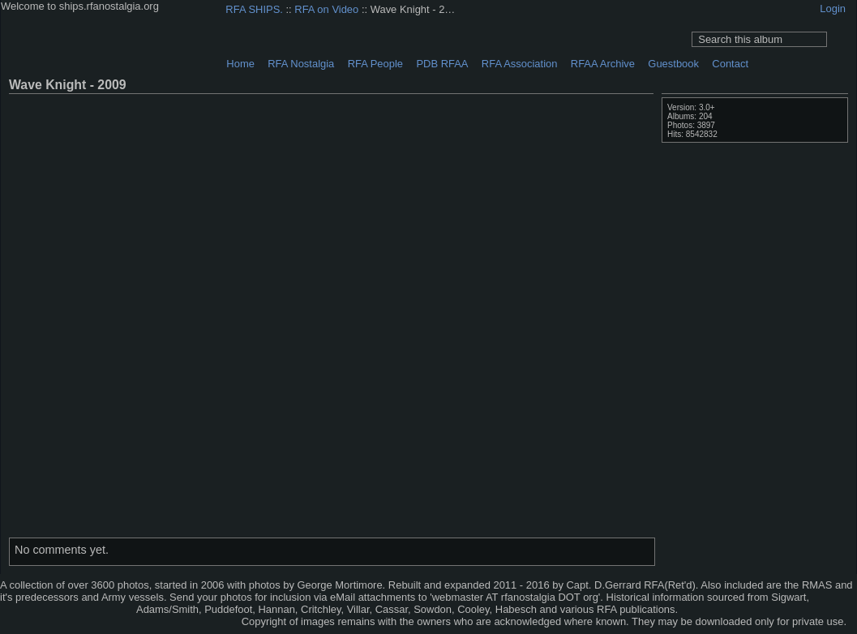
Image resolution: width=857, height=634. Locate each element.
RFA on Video (326, 9)
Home (240, 64)
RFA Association (520, 64)
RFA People (375, 64)
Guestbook (673, 64)
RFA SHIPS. (254, 9)
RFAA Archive (603, 64)
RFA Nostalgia (301, 64)
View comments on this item (818, 84)
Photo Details (839, 84)
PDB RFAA (442, 64)
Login (833, 8)
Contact (730, 64)
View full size (797, 84)
